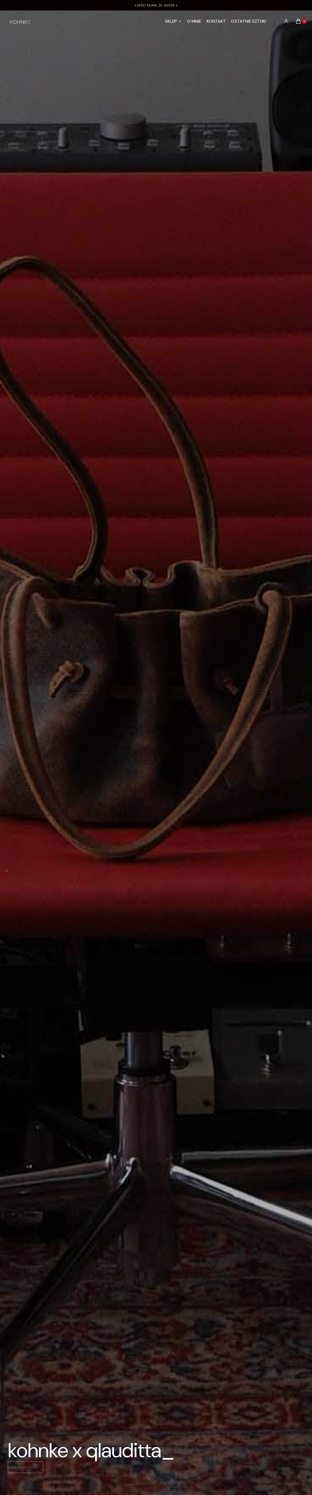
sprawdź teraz (25, 1467)
